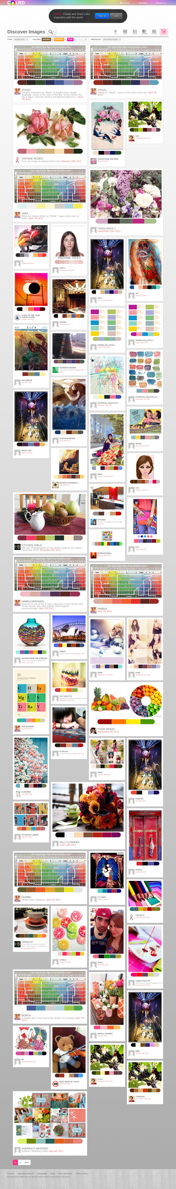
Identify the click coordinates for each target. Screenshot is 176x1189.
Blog (52, 1174)
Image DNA (164, 32)
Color (125, 32)
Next (27, 1162)
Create (126, 3)
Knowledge (42, 1174)
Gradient (144, 32)
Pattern (154, 32)
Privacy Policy (82, 1174)
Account (159, 3)
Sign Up (102, 16)
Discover (143, 3)
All (115, 32)
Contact (10, 1174)
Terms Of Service (65, 1174)
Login (116, 16)
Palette (135, 32)
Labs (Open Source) (25, 1174)
